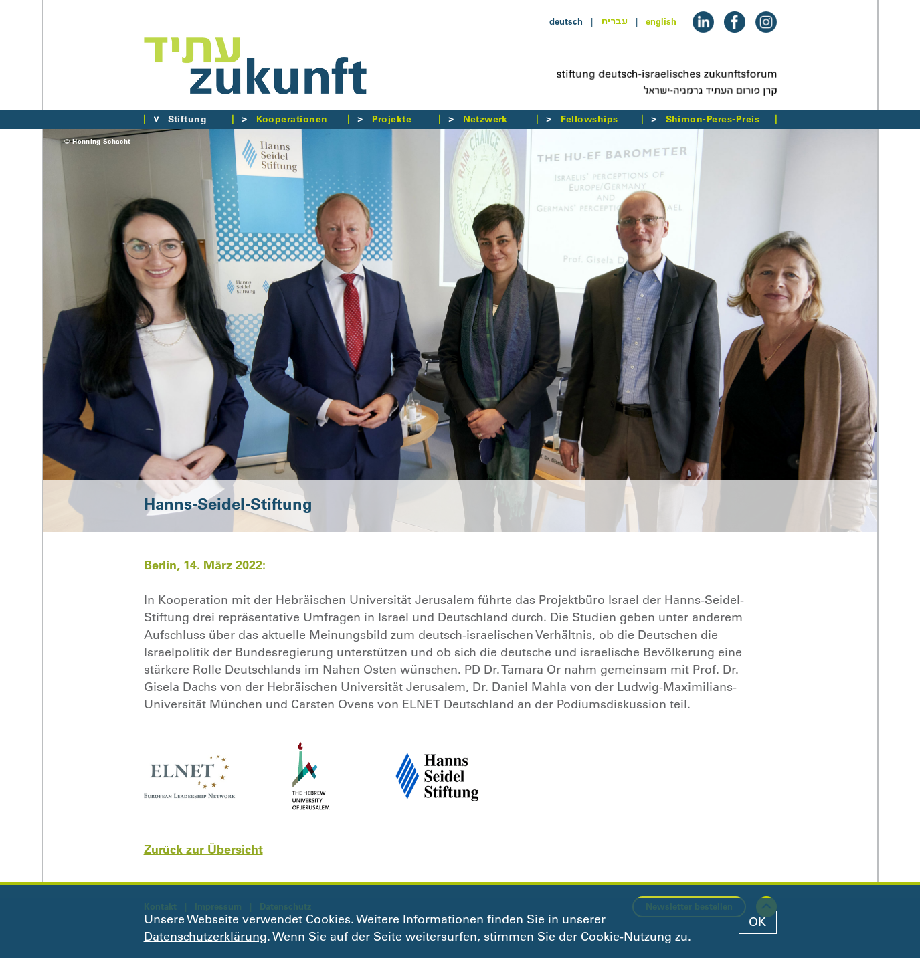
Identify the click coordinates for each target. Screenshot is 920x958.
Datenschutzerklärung (205, 936)
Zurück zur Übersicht (203, 849)
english (661, 21)
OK (757, 922)
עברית (614, 21)
